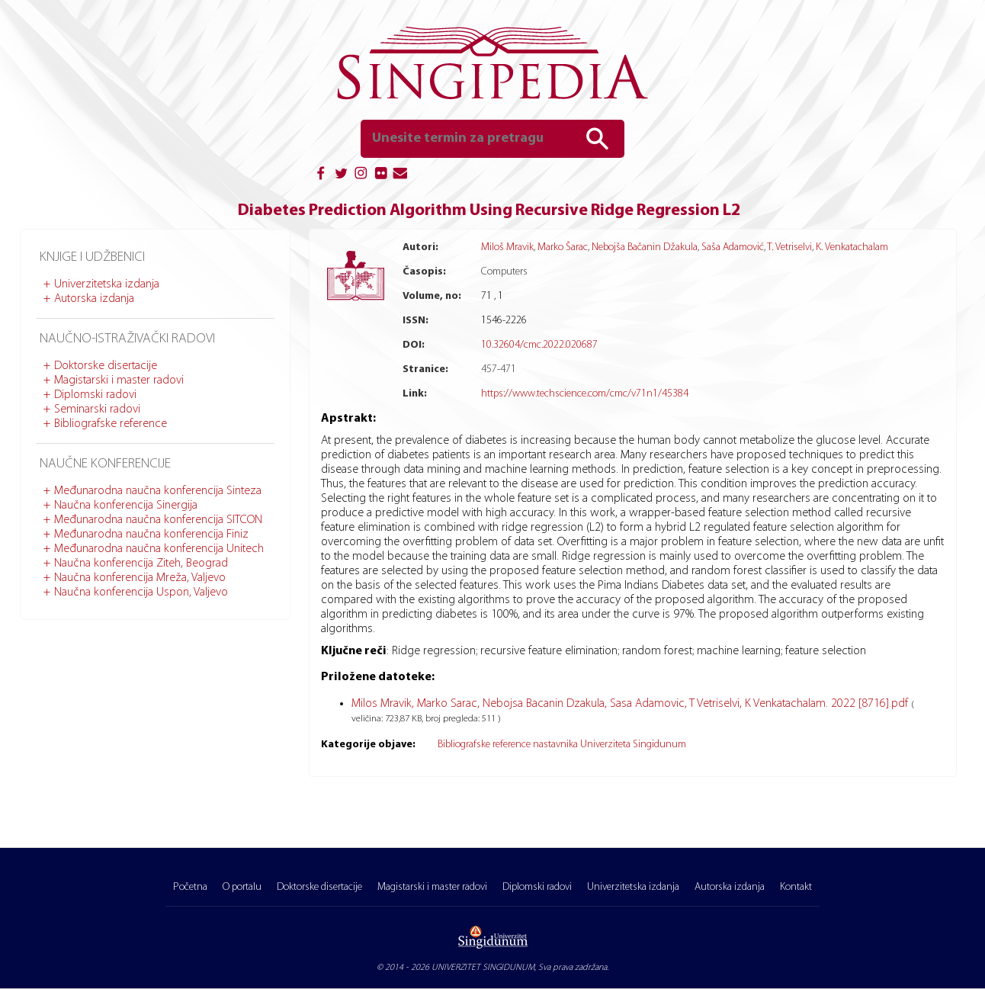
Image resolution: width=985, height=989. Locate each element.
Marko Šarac (562, 247)
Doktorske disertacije (105, 366)
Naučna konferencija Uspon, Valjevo (141, 592)
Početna (190, 887)
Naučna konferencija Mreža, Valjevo (140, 578)
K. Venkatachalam (852, 247)
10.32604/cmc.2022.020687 (539, 345)
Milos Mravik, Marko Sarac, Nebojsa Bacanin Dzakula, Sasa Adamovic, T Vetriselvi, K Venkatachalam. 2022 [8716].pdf (631, 704)
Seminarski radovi (97, 409)
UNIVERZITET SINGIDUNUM (483, 967)
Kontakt (796, 887)
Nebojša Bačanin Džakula (645, 247)
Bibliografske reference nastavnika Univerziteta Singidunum (562, 744)
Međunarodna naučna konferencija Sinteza (157, 491)
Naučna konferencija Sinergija (125, 505)
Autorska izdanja (94, 299)
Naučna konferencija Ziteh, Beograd (141, 563)
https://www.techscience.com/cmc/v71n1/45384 (584, 394)
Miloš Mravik (507, 247)
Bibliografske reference (110, 424)
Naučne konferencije (105, 464)
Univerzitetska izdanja (106, 284)
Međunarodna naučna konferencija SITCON (158, 520)
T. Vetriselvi (789, 247)
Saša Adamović (732, 247)
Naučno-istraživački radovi (127, 339)
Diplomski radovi (95, 395)
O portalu (242, 887)
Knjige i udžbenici (92, 257)
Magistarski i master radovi (119, 380)
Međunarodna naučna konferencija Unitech (159, 549)
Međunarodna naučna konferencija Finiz (151, 534)
